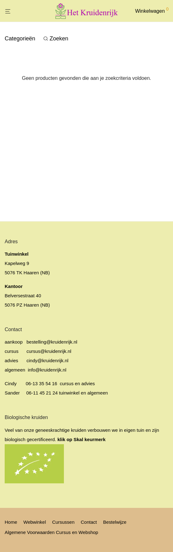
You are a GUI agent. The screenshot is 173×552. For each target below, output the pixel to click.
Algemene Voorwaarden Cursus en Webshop (51, 532)
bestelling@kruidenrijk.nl (51, 341)
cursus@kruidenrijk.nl (48, 351)
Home (11, 522)
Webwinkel (34, 522)
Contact (89, 522)
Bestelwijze (115, 522)
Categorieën (20, 38)
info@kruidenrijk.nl (46, 369)
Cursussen (63, 522)
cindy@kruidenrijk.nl (47, 360)
